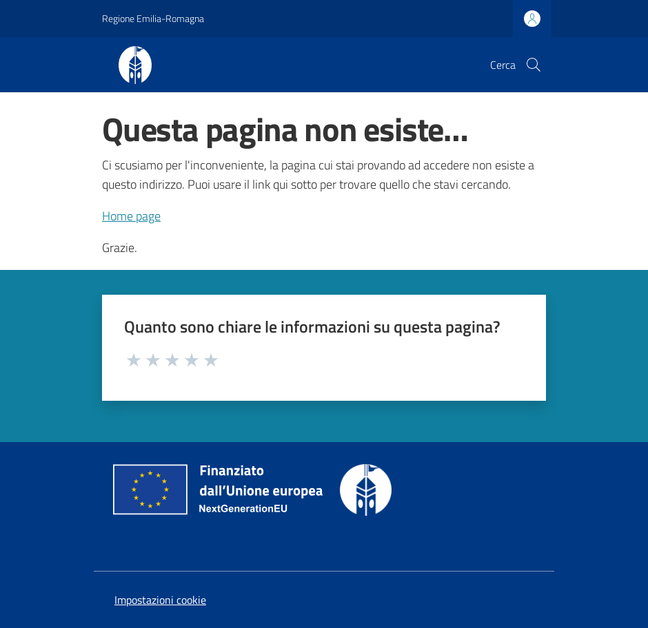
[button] (533, 64)
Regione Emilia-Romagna (153, 18)
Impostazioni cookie (160, 600)
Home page (131, 216)
